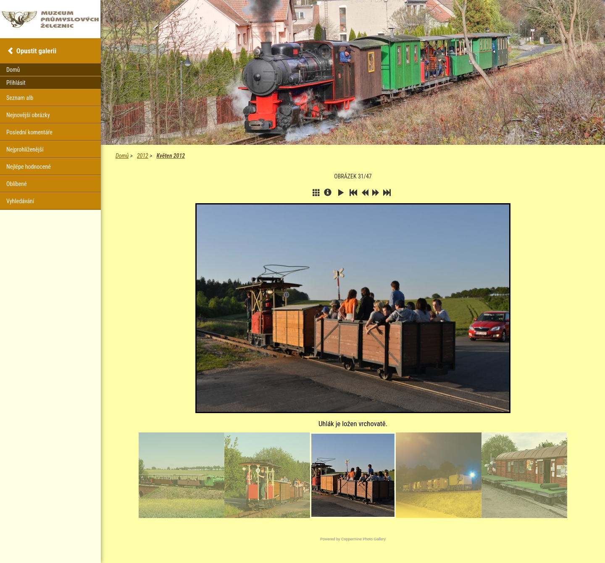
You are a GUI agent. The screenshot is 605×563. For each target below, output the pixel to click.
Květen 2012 (170, 155)
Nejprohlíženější (24, 149)
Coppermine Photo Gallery (363, 539)
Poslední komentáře (29, 132)
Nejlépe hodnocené (28, 166)
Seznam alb (19, 97)
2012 (142, 155)
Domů (122, 155)
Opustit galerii (36, 51)
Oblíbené (16, 184)
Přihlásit (16, 82)
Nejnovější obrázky (28, 115)
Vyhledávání (20, 201)
